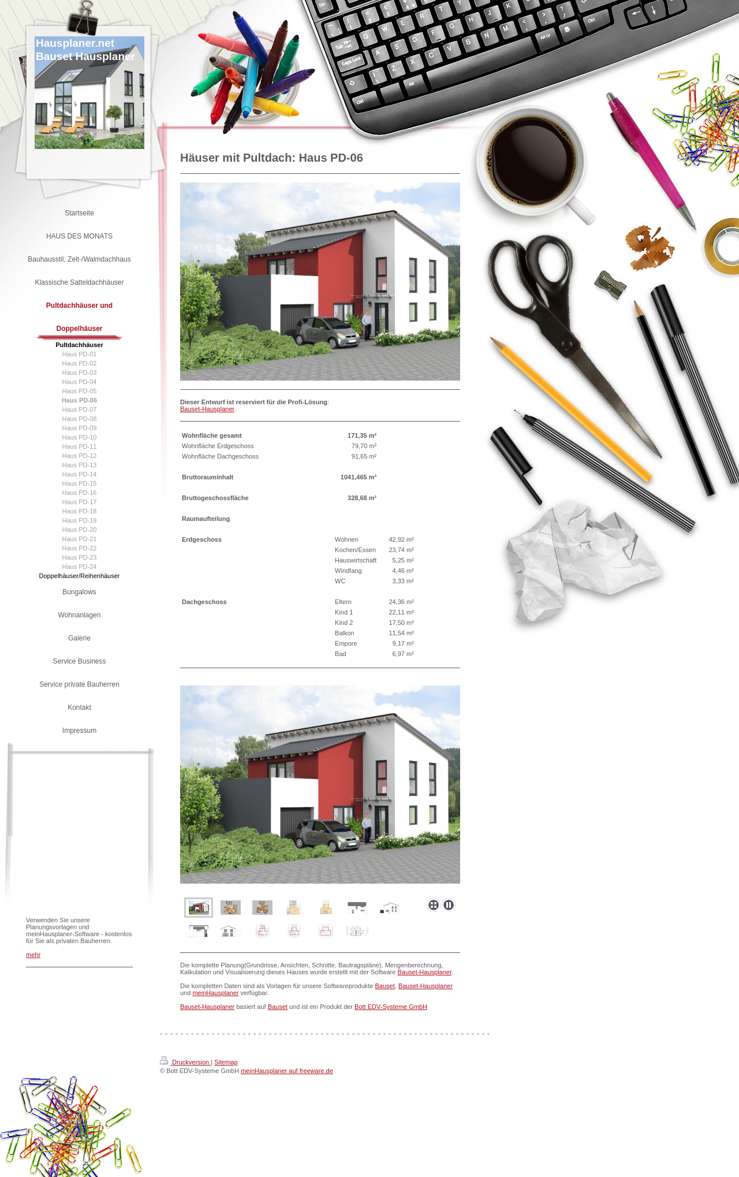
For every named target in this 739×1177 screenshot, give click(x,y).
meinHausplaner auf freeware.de (287, 1070)
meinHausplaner (215, 992)
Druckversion (185, 1062)
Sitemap (225, 1062)
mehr (33, 954)
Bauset (385, 985)
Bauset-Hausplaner (207, 408)
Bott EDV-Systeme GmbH (390, 1006)
